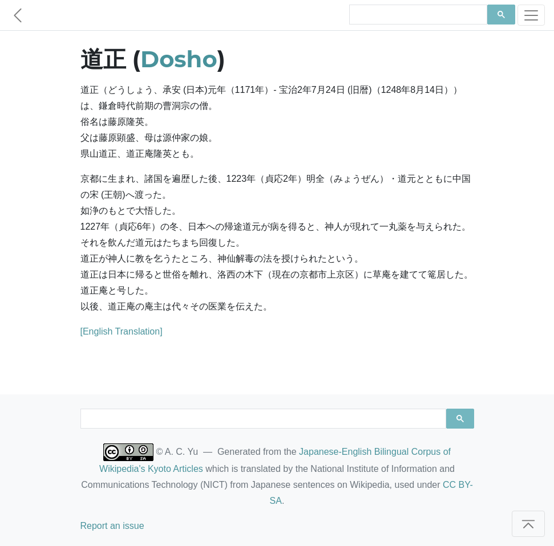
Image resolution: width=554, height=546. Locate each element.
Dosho (178, 59)
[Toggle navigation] (531, 15)
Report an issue (112, 526)
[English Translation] (121, 331)
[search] (417, 15)
